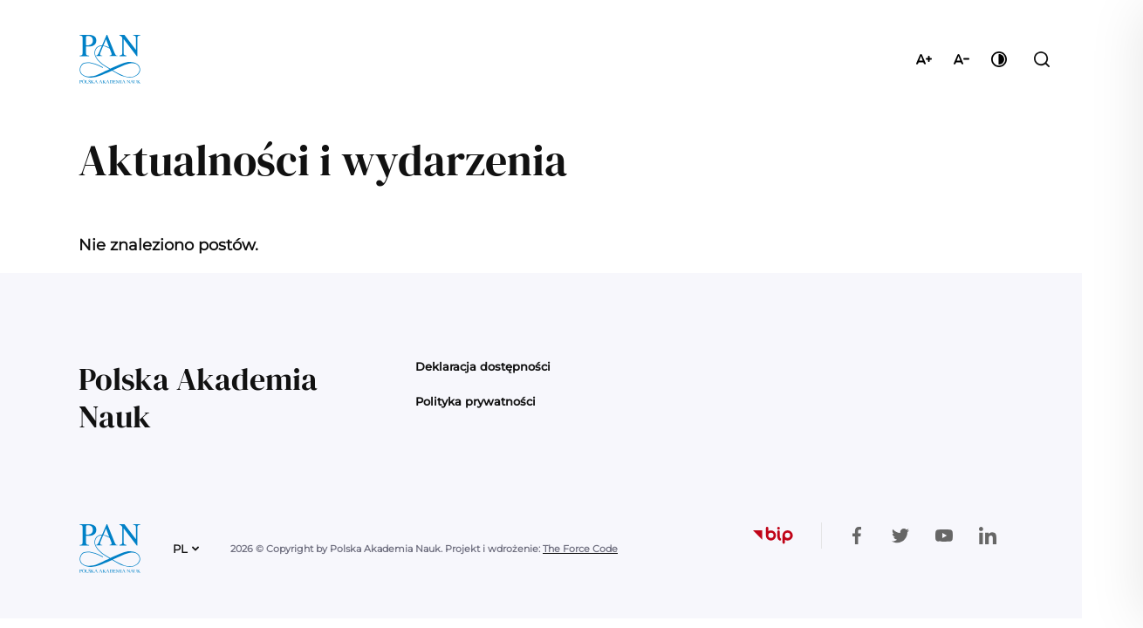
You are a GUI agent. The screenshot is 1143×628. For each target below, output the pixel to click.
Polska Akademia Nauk (198, 398)
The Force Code (580, 549)
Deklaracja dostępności (483, 366)
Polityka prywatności (475, 401)
